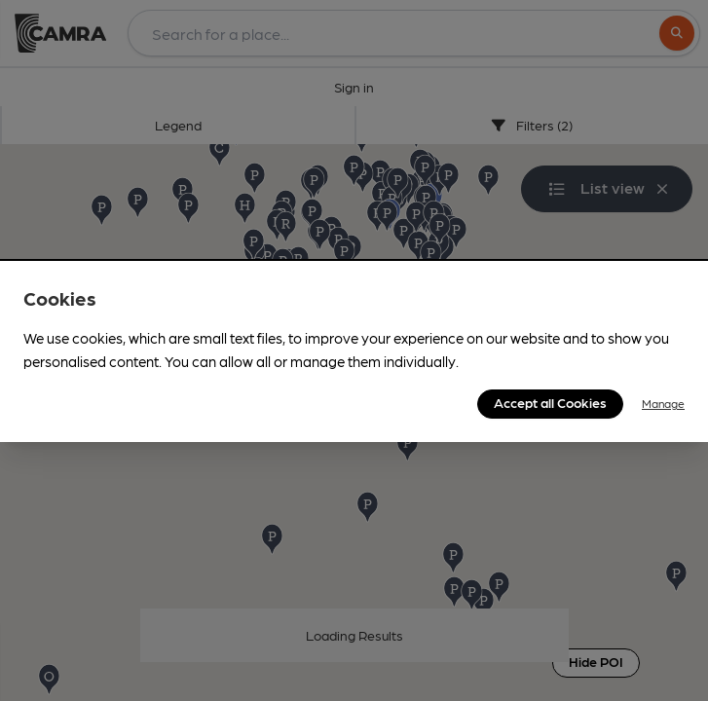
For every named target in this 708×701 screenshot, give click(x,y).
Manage (663, 403)
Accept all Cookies (550, 402)
